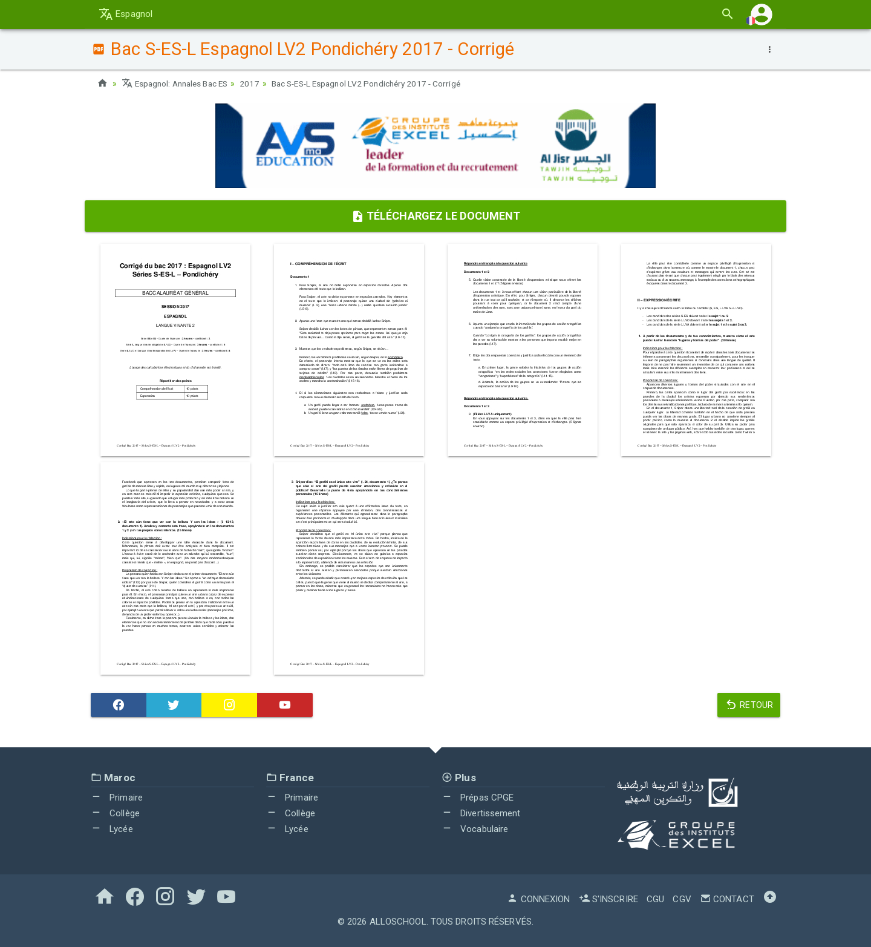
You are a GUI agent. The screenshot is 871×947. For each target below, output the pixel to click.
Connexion (538, 899)
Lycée (112, 828)
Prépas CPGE (478, 797)
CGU (655, 899)
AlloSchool (398, 921)
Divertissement (481, 813)
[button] (761, 14)
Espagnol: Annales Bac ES (178, 83)
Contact (727, 899)
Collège (115, 813)
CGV (682, 899)
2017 (256, 83)
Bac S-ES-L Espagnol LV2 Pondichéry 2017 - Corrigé (378, 83)
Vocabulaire (475, 828)
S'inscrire (608, 899)
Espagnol (125, 13)
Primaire (117, 797)
